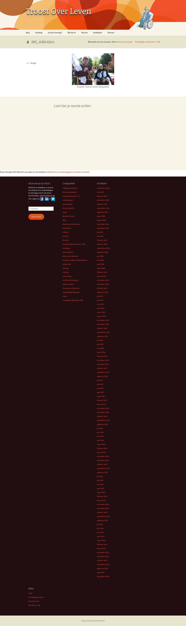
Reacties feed (33, 601)
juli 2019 (100, 296)
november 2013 (103, 556)
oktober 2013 (102, 560)
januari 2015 (101, 500)
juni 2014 (100, 528)
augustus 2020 (102, 252)
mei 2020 (100, 260)
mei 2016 (100, 436)
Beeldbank (97, 32)
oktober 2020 (102, 244)
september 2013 (103, 564)
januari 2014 (101, 548)
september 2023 (103, 188)
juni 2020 (100, 256)
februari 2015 (102, 496)
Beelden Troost (69, 216)
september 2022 (103, 208)
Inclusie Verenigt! (55, 32)
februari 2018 (102, 356)
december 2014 (103, 504)
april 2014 (100, 536)
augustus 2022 (102, 212)
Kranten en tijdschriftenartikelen (75, 260)
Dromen (66, 236)
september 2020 (103, 248)
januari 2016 (101, 452)
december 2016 (103, 408)
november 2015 (103, 460)
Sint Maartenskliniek (70, 280)
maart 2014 (101, 540)
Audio (65, 212)
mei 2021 (100, 236)
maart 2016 (101, 444)
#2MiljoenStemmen (70, 188)
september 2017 (103, 372)
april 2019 (100, 308)
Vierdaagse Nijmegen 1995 (73, 300)
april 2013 (100, 572)
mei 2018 (100, 348)
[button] (93, 69)
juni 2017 (100, 384)
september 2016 (103, 420)
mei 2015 (100, 484)
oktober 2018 (102, 328)
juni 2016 (100, 432)
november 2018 (103, 324)
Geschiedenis (68, 252)
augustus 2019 (102, 292)
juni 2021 (100, 232)
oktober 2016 (102, 416)
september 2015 (103, 468)
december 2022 (103, 200)
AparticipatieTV (68, 208)
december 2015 (103, 456)
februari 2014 (102, 544)
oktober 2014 (102, 512)
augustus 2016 (102, 424)
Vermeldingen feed (35, 597)
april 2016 (100, 440)
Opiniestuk (67, 264)
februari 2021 (102, 240)
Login (30, 593)
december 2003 (103, 576)
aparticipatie (67, 204)
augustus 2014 (102, 520)
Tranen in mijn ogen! (124, 42)
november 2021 (103, 228)
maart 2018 (101, 352)
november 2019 (103, 284)
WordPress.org (34, 605)
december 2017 (103, 360)
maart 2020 (101, 268)
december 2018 (103, 320)
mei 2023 (100, 192)
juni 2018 (100, 344)
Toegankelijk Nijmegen (71, 292)
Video (65, 296)
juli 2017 (100, 380)
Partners (110, 32)
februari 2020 (102, 272)
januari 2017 (101, 404)
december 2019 (103, 280)
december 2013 (103, 552)
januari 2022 (101, 220)
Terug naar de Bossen (71, 288)
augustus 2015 (102, 472)
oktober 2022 (102, 204)
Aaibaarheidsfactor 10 (71, 196)
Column (65, 232)
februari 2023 (102, 196)
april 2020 (100, 264)
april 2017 (100, 392)
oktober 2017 (102, 368)
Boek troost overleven (71, 224)
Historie (84, 32)
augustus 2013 (102, 568)
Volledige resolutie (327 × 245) (148, 42)
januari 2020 (101, 276)
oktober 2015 (102, 464)
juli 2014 (100, 524)
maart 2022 (101, 216)
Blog (28, 32)
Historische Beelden (70, 256)
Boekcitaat (67, 228)
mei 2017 (100, 388)
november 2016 (103, 412)
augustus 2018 (102, 336)
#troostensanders (70, 192)
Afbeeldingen (68, 200)
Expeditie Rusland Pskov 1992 (74, 244)
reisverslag (67, 276)
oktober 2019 (102, 288)
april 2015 (100, 488)
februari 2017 (102, 400)
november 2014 (103, 508)
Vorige (31, 63)
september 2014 (103, 516)
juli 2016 (100, 428)
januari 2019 (101, 316)
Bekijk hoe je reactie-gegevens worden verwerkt (68, 172)
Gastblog (38, 32)
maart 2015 (101, 492)
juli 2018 (100, 340)
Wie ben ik (72, 32)
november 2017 (103, 364)
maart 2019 (101, 312)
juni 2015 (100, 480)
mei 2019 (100, 304)
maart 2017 (101, 396)
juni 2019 (100, 300)
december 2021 (103, 224)
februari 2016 (102, 448)
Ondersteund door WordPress (93, 621)
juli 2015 (100, 476)
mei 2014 (100, 532)
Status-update (68, 284)
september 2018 (103, 332)
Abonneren (36, 217)
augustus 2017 (102, 376)
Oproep (66, 268)
